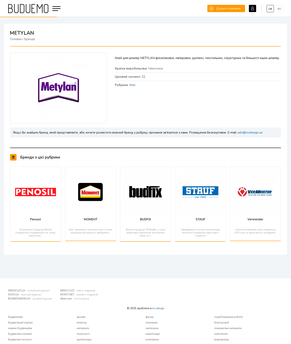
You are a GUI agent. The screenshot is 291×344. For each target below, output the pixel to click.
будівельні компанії (20, 334)
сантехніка (152, 328)
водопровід (221, 339)
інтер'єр (82, 322)
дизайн (81, 317)
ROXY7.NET (79, 294)
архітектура (84, 339)
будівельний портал (20, 322)
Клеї (132, 85)
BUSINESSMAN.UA (30, 298)
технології (83, 334)
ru (279, 8)
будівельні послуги (20, 339)
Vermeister (255, 219)
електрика (152, 339)
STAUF (200, 219)
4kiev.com (74, 298)
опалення (151, 322)
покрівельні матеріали (228, 328)
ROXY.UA (24, 294)
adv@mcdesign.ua (250, 133)
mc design (158, 308)
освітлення (221, 334)
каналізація (153, 334)
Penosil (35, 219)
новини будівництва (20, 328)
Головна (16, 39)
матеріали (83, 328)
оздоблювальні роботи (228, 317)
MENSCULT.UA (29, 290)
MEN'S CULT (77, 290)
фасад (149, 317)
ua (270, 8)
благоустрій (221, 322)
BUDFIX (145, 219)
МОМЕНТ (90, 219)
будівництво (15, 317)
